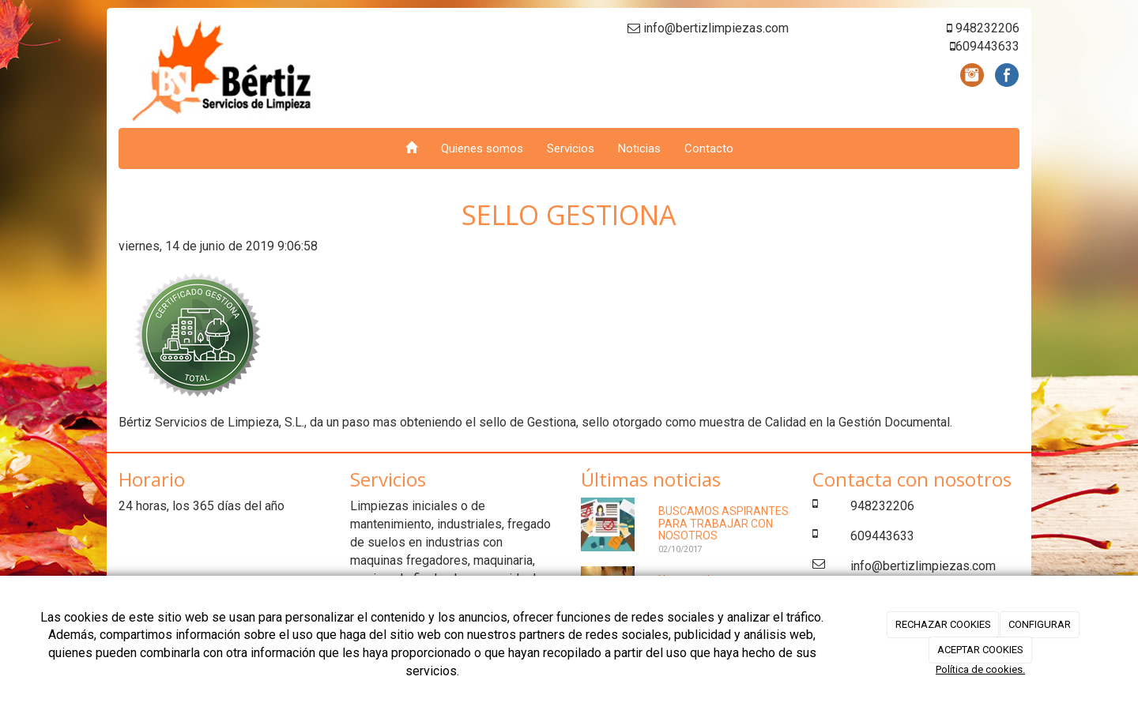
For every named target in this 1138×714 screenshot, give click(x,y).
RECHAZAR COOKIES (943, 624)
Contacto (708, 148)
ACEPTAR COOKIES (980, 650)
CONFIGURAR (1039, 624)
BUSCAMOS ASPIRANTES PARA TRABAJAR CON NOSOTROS (723, 523)
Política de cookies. (980, 669)
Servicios (570, 148)
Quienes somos (482, 148)
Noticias (639, 148)
